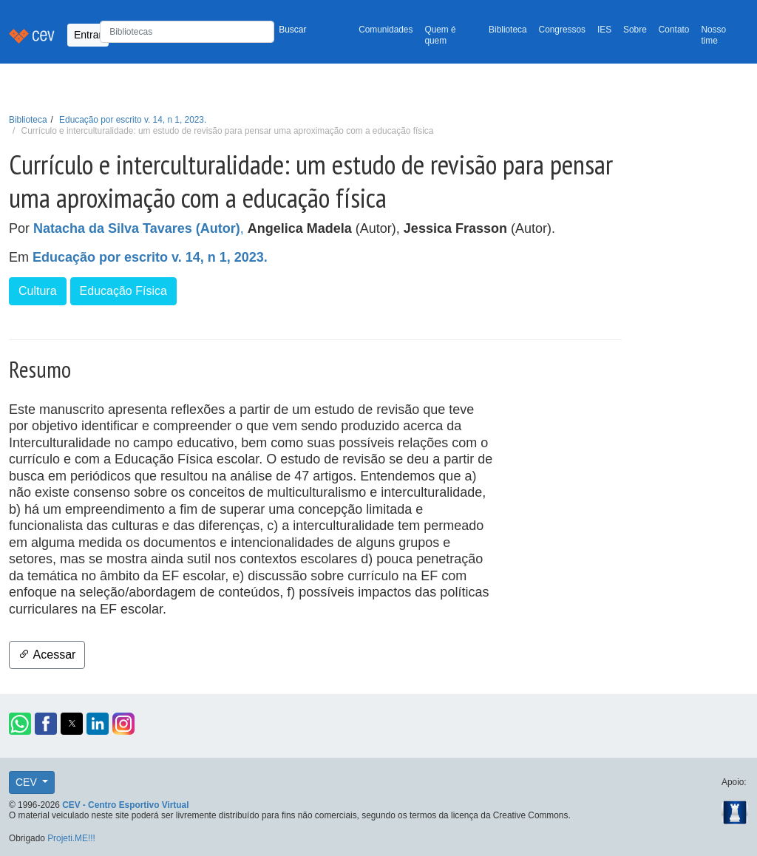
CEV (28, 782)
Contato (674, 29)
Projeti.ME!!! (71, 838)
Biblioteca (508, 29)
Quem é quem (439, 35)
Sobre (635, 29)
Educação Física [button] (123, 291)
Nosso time (713, 35)
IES (604, 29)
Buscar (292, 29)
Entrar (88, 35)
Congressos (562, 29)
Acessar (46, 654)
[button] (20, 724)
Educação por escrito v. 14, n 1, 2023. (132, 120)
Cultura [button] (37, 291)
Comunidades (386, 29)
